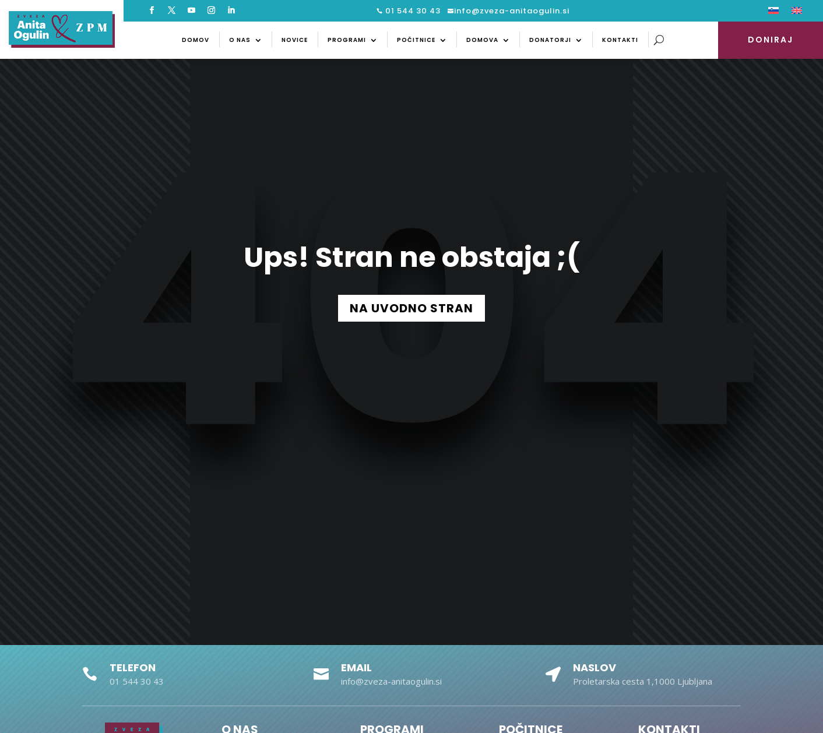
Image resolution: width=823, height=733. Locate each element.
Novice (295, 40)
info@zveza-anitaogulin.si (511, 10)
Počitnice (416, 40)
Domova (482, 40)
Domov (195, 40)
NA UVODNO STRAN (411, 308)
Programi (347, 40)
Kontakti (620, 40)
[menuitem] (773, 12)
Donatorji (550, 40)
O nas (240, 40)
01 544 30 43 (412, 10)
